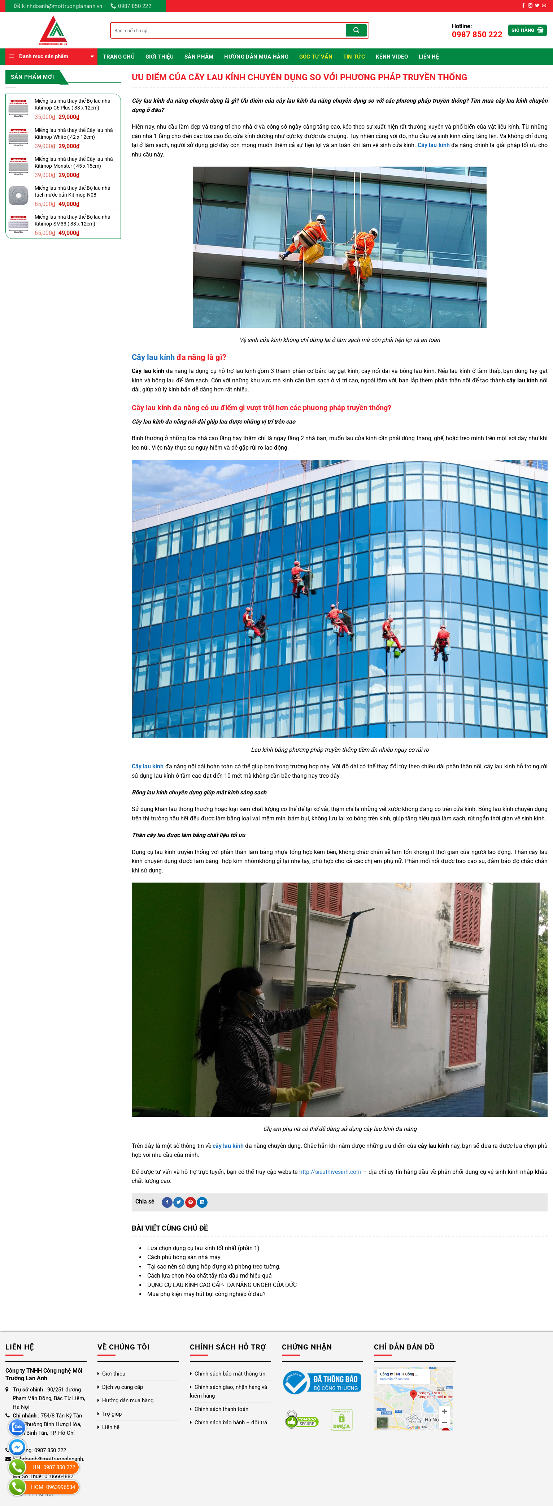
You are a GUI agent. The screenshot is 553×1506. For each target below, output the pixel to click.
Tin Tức (354, 56)
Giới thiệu (159, 56)
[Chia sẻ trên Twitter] (178, 1202)
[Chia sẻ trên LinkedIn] (202, 1202)
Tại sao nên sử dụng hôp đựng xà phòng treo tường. (213, 1266)
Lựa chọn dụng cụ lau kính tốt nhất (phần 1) (203, 1248)
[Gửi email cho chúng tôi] (544, 5)
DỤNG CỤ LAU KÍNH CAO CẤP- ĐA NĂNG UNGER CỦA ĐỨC (222, 1285)
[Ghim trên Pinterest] (190, 1202)
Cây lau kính (153, 357)
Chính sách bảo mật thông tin (230, 1373)
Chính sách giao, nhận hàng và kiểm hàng (228, 1391)
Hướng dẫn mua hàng (256, 56)
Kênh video (392, 56)
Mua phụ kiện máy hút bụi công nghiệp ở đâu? (206, 1294)
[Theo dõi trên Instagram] (530, 5)
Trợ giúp (112, 1414)
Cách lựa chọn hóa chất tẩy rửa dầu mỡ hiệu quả (209, 1275)
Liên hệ (429, 56)
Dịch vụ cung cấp (122, 1387)
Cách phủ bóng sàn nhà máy (184, 1257)
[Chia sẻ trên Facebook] (167, 1202)
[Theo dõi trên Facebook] (523, 5)
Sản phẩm (198, 56)
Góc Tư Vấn (315, 56)
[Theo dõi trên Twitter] (537, 5)
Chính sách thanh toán (221, 1409)
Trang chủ (119, 56)
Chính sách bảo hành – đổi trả (231, 1422)
